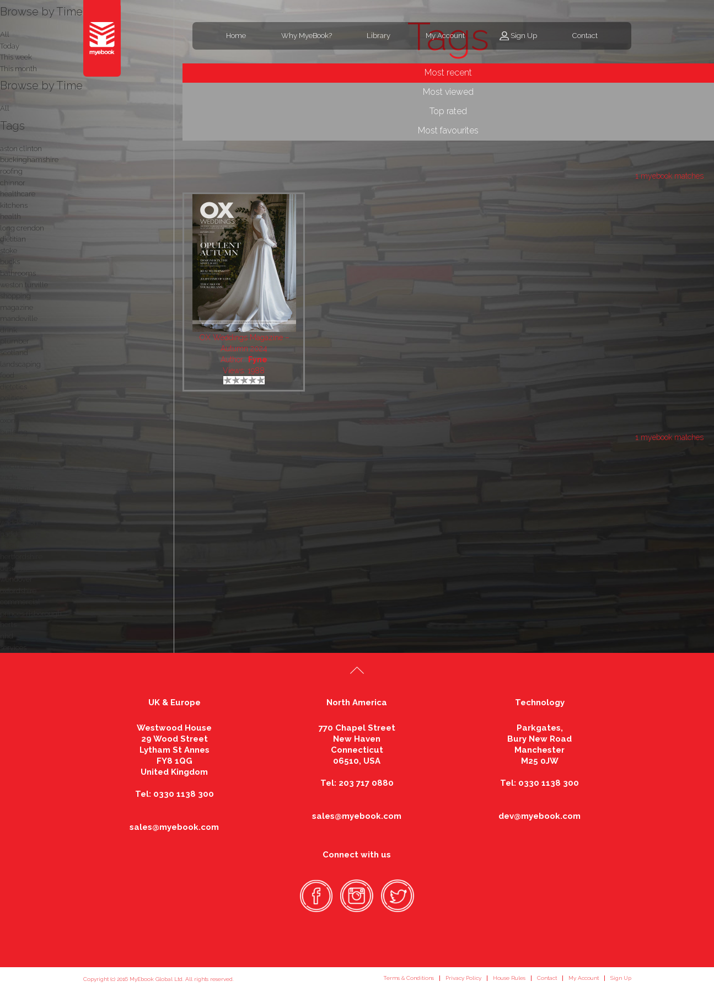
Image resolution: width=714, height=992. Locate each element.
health (10, 216)
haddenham (20, 534)
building (14, 432)
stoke (8, 250)
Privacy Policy (463, 978)
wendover (16, 579)
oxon (7, 420)
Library (378, 35)
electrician (17, 466)
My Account (445, 35)
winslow (13, 511)
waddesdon (19, 522)
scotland (14, 352)
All (4, 108)
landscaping (20, 364)
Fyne (257, 359)
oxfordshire (18, 591)
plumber (14, 341)
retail (8, 443)
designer (14, 568)
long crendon (22, 228)
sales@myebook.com (174, 827)
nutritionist (17, 489)
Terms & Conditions (408, 978)
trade (8, 477)
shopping (15, 296)
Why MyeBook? (306, 35)
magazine (16, 307)
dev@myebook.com (539, 816)
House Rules (509, 978)
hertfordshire (21, 557)
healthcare (17, 194)
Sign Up (524, 35)
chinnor (12, 183)
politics (11, 398)
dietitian (13, 239)
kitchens (14, 205)
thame (11, 455)
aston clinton (21, 148)
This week (16, 57)
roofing (11, 171)
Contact (585, 35)
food (7, 375)
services (13, 648)
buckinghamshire (29, 159)
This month (18, 69)
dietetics (13, 387)
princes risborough (31, 613)
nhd (6, 636)
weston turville (24, 285)
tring (7, 409)
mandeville (18, 318)
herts (8, 624)
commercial (20, 602)
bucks (10, 262)
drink (8, 330)
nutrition (14, 500)
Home (236, 35)
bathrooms (18, 273)
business (14, 545)
